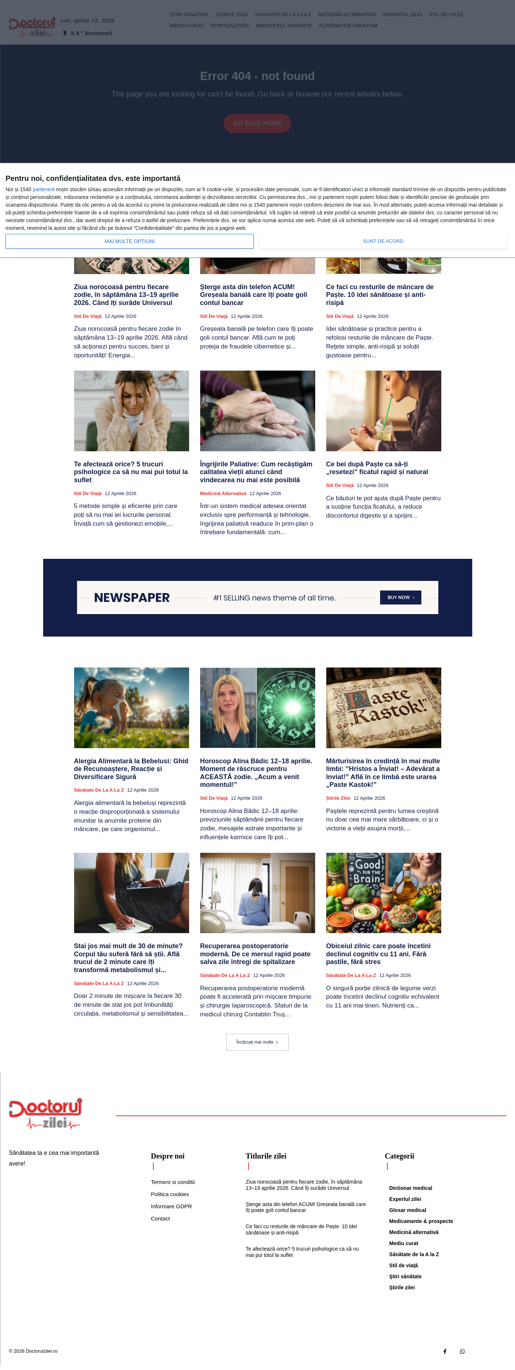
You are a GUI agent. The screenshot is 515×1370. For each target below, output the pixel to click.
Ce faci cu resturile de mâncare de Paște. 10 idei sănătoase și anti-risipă (380, 300)
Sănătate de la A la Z (99, 795)
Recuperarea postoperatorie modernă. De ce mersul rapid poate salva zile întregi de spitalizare (255, 959)
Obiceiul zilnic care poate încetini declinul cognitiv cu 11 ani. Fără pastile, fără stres (378, 959)
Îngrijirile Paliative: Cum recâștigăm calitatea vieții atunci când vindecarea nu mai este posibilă (256, 477)
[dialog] (257, 211)
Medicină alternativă (223, 498)
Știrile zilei (338, 803)
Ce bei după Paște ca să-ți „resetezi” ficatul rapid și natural (377, 473)
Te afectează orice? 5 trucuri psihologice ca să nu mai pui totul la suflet (131, 477)
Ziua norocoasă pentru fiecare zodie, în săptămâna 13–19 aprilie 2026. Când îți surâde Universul (126, 300)
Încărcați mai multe (257, 1047)
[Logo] (46, 1119)
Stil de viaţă (88, 321)
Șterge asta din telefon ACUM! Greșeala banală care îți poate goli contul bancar (253, 300)
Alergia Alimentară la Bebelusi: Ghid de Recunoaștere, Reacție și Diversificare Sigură (131, 774)
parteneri (43, 189)
